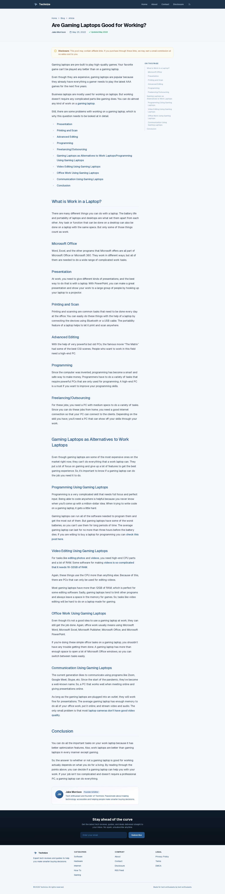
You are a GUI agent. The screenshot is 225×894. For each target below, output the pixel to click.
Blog (63, 18)
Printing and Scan (67, 130)
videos (95, 558)
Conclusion (63, 185)
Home (144, 4)
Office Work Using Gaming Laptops (78, 172)
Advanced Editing (67, 136)
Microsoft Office (64, 243)
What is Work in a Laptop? (76, 201)
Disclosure (178, 4)
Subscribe (136, 835)
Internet (77, 865)
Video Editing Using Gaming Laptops (78, 166)
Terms (158, 861)
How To (77, 870)
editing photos (76, 558)
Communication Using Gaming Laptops (80, 179)
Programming (65, 143)
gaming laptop (86, 103)
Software (78, 856)
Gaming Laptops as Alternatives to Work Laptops (86, 155)
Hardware (78, 861)
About (154, 4)
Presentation (65, 124)
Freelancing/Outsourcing (72, 149)
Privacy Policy (162, 856)
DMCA (158, 865)
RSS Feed (119, 870)
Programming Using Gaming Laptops (80, 487)
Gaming (77, 875)
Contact (165, 4)
